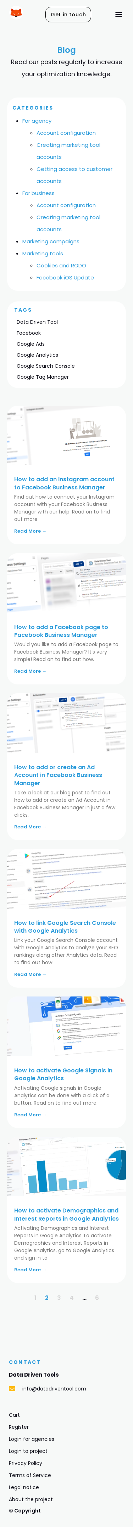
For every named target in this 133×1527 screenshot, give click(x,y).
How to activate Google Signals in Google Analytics (63, 1074)
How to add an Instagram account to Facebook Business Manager (64, 483)
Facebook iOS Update (65, 277)
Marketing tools (42, 253)
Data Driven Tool (37, 322)
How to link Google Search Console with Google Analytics (65, 927)
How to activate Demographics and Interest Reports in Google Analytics (66, 1214)
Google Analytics (37, 355)
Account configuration (66, 133)
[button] (68, 14)
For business (38, 193)
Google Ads (31, 344)
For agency (36, 120)
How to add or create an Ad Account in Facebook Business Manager (58, 775)
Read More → (30, 531)
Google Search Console (46, 366)
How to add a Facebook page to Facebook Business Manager (61, 631)
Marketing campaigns (50, 241)
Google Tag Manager (43, 377)
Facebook (29, 333)
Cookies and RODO (61, 265)
